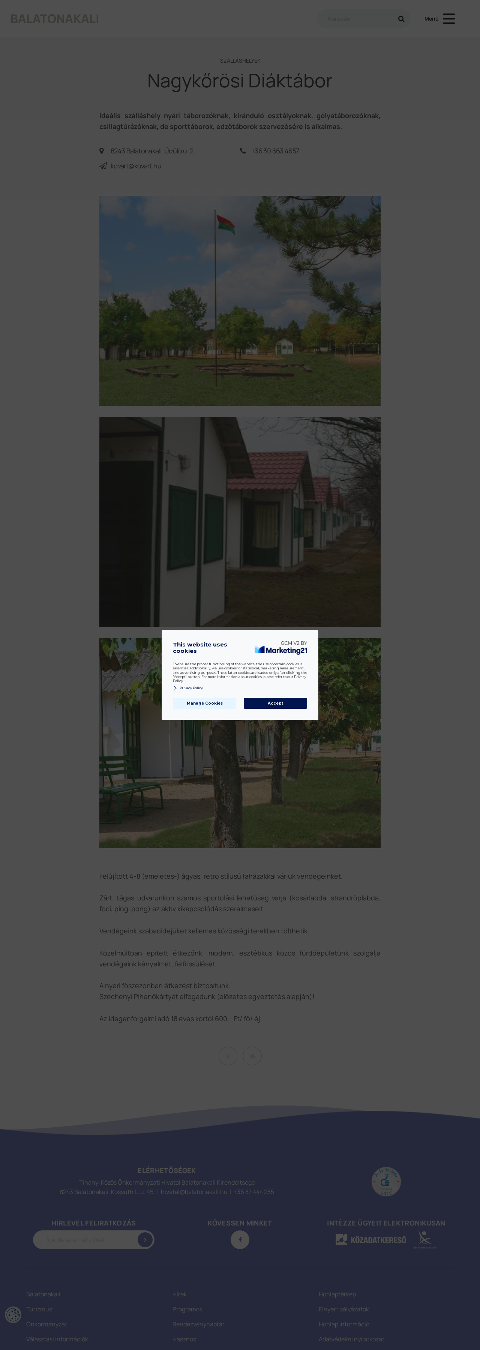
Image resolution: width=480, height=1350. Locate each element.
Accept (275, 703)
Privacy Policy (188, 688)
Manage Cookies (205, 703)
